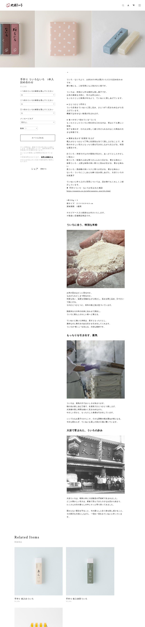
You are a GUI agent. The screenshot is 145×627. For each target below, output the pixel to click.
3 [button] (69, 72)
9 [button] (79, 72)
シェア (34, 169)
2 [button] (67, 72)
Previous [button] (4, 40)
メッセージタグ (26, 119)
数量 (22, 128)
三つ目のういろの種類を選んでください (36, 109)
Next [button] (141, 40)
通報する (43, 169)
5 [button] (72, 72)
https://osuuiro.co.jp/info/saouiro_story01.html (89, 191)
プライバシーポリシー (38, 613)
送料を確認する (47, 157)
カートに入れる (37, 138)
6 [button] (74, 72)
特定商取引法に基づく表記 (58, 613)
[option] (72, 40)
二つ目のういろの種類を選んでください (36, 100)
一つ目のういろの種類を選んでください (36, 91)
